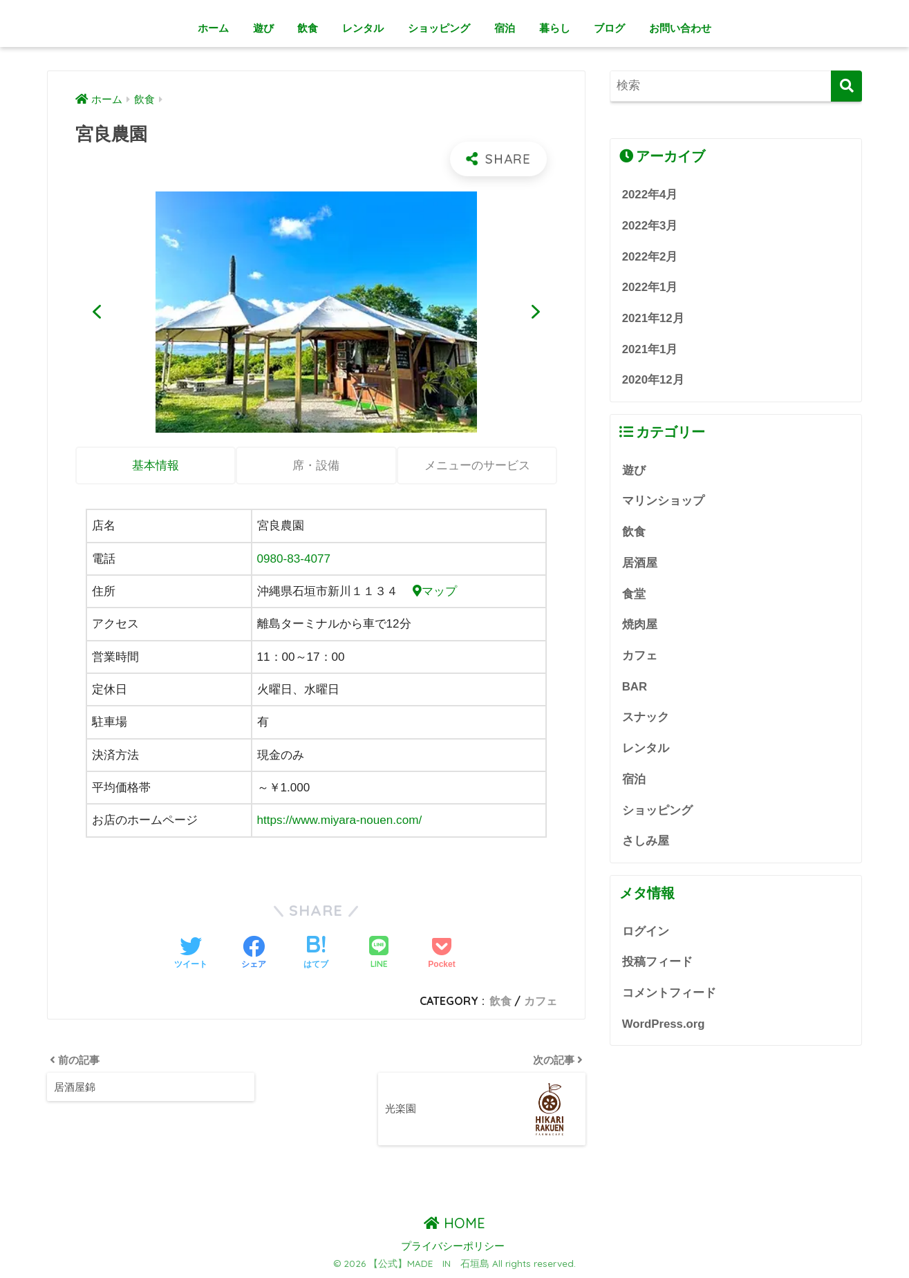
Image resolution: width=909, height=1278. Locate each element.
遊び (263, 28)
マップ (435, 591)
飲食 (307, 28)
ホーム (213, 28)
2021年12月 (653, 318)
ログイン (645, 931)
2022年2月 (650, 256)
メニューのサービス (477, 465)
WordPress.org (663, 1024)
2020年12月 (653, 379)
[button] (97, 312)
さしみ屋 (645, 840)
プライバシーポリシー (453, 1246)
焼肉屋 (639, 624)
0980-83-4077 (294, 558)
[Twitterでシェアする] (190, 953)
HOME (454, 1223)
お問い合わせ (680, 28)
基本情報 (155, 465)
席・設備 (315, 465)
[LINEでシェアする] (378, 953)
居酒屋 (639, 563)
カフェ (540, 1001)
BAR (634, 686)
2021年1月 (650, 349)
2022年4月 (650, 194)
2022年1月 (650, 287)
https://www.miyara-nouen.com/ (339, 820)
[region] (316, 312)
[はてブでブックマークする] (315, 953)
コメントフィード (669, 992)
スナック (645, 717)
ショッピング (439, 28)
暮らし (554, 28)
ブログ (609, 28)
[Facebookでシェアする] (253, 953)
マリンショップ (663, 500)
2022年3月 (650, 225)
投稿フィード (657, 961)
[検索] (846, 86)
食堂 (634, 594)
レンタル (363, 28)
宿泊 (504, 28)
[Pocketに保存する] (441, 953)
